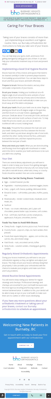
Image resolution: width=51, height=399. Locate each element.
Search (27, 385)
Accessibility (25, 371)
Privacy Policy (9, 385)
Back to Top (42, 385)
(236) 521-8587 (41, 2)
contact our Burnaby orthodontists (19, 308)
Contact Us (24, 345)
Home (11, 365)
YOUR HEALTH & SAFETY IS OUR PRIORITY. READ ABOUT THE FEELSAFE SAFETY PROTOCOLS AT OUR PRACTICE (25, 19)
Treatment (23, 368)
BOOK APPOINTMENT (24, 6)
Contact (44, 368)
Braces (39, 365)
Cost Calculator (9, 368)
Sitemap (33, 385)
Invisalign (29, 365)
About (20, 365)
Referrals (34, 368)
